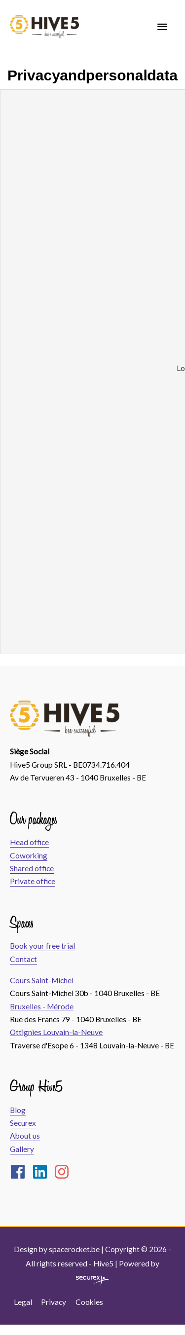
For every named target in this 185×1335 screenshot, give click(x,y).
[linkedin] (42, 1172)
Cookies (89, 1302)
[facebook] (20, 1172)
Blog (18, 1110)
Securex (23, 1122)
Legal (23, 1302)
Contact (23, 959)
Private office (32, 881)
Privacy (53, 1302)
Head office (29, 842)
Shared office (32, 868)
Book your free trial (42, 945)
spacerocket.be (74, 1249)
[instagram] (64, 1172)
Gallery (22, 1149)
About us (25, 1135)
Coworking (28, 855)
